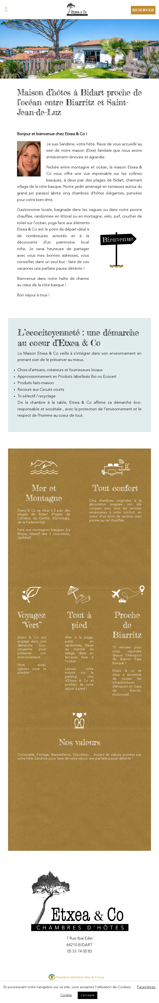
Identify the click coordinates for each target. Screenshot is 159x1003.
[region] (79, 49)
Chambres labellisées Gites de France (80, 977)
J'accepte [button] (88, 995)
